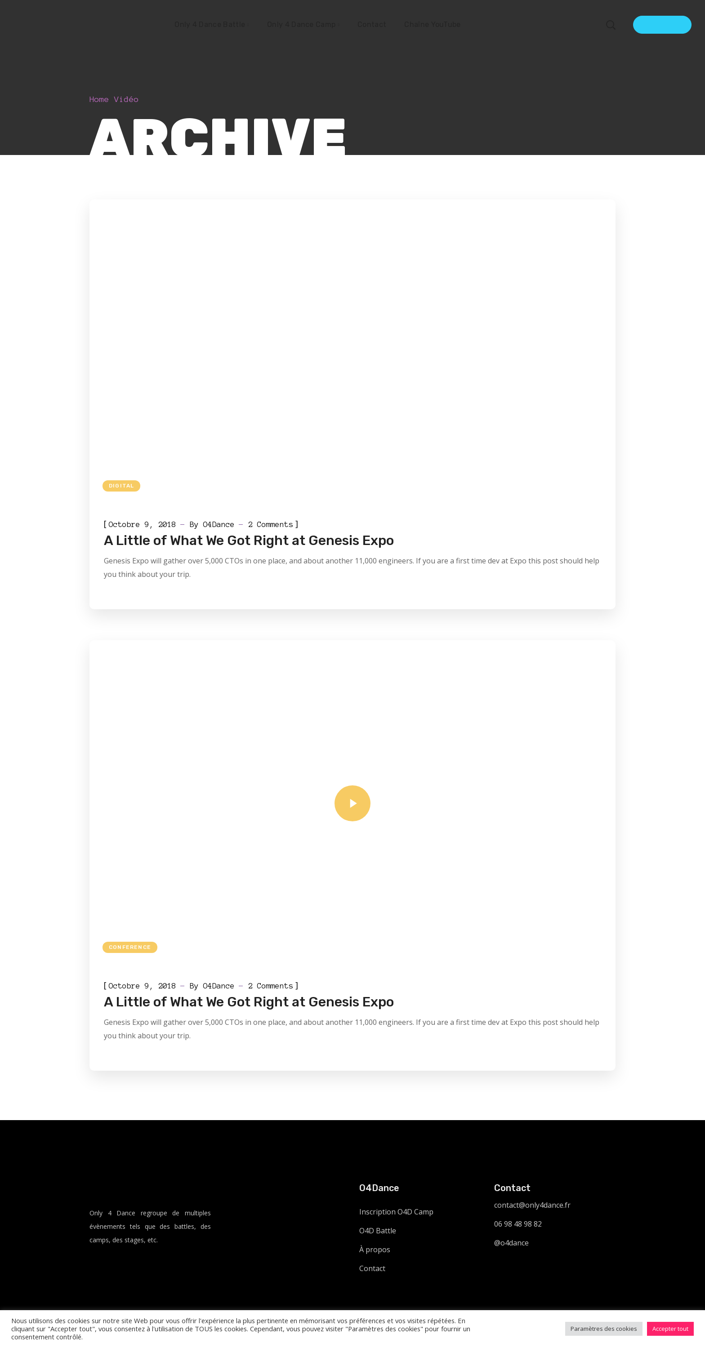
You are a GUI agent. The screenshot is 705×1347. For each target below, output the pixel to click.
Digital (121, 486)
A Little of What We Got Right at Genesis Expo (249, 540)
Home (99, 99)
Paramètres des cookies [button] (604, 1329)
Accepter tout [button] (670, 1329)
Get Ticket (662, 25)
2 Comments (270, 524)
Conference (130, 947)
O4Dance (219, 524)
